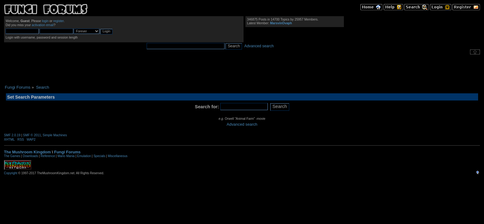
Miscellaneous (117, 156)
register (58, 21)
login (45, 21)
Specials (99, 156)
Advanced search (259, 46)
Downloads (30, 156)
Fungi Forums (67, 152)
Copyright (10, 173)
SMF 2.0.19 (12, 135)
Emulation (84, 156)
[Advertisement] (242, 70)
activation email (43, 25)
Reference (48, 156)
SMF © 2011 (32, 135)
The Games (12, 156)
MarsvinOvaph (281, 23)
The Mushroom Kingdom (27, 152)
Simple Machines (55, 135)
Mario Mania (66, 156)
